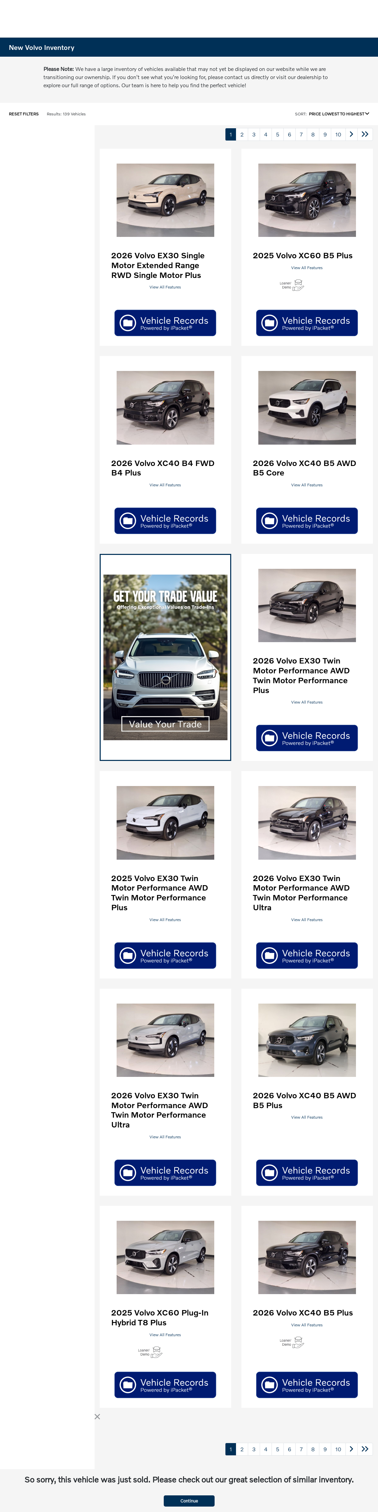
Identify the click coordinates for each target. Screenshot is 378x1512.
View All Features (165, 287)
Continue (189, 1501)
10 (338, 134)
